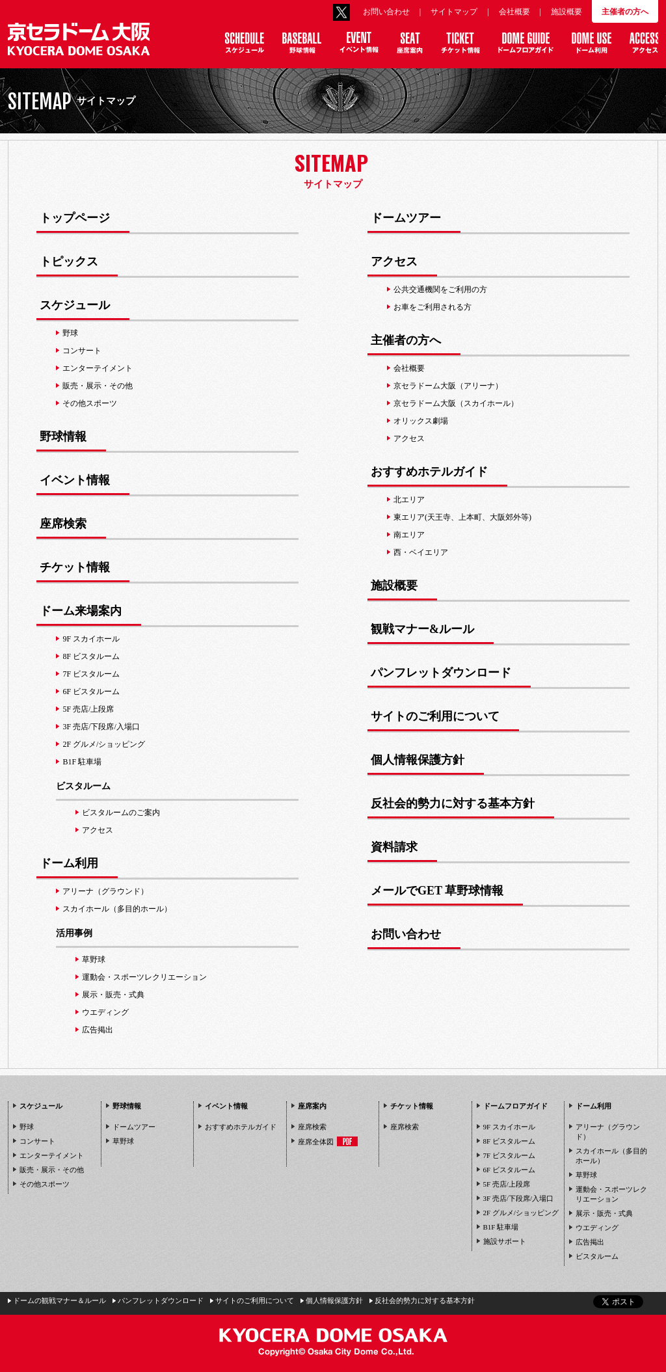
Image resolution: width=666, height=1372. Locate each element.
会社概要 (514, 11)
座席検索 (312, 1127)
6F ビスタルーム (509, 1170)
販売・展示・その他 (52, 1170)
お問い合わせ (386, 11)
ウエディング (597, 1227)
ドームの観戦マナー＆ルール (59, 1300)
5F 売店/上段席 (506, 1184)
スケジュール (41, 1106)
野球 (27, 1127)
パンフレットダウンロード (161, 1300)
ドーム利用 (593, 1106)
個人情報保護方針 (334, 1300)
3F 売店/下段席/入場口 (518, 1198)
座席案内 (312, 1106)
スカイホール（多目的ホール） (611, 1155)
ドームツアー (134, 1127)
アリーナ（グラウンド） (608, 1131)
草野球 (123, 1141)
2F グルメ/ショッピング (521, 1213)
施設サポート (504, 1241)
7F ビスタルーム (509, 1155)
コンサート (37, 1141)
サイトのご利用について (254, 1300)
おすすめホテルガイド (240, 1127)
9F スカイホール (509, 1127)
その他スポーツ (45, 1184)
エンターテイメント (52, 1155)
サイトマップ (454, 11)
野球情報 (127, 1106)
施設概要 (566, 11)
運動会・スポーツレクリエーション (611, 1194)
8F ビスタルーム (509, 1141)
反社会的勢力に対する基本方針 (425, 1300)
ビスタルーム (83, 786)
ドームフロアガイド (515, 1106)
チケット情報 (411, 1106)
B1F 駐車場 (501, 1227)
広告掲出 (590, 1242)
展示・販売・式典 (604, 1213)
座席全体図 (328, 1141)
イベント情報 (226, 1106)
